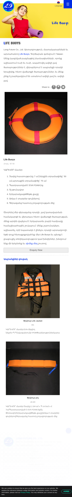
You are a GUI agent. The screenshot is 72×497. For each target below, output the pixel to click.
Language (58, 6)
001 (32, 325)
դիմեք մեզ (32, 243)
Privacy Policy (25, 492)
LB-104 (32, 402)
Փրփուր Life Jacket (32, 321)
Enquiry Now (36, 250)
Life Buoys (12, 43)
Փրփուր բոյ (33, 398)
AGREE (66, 491)
